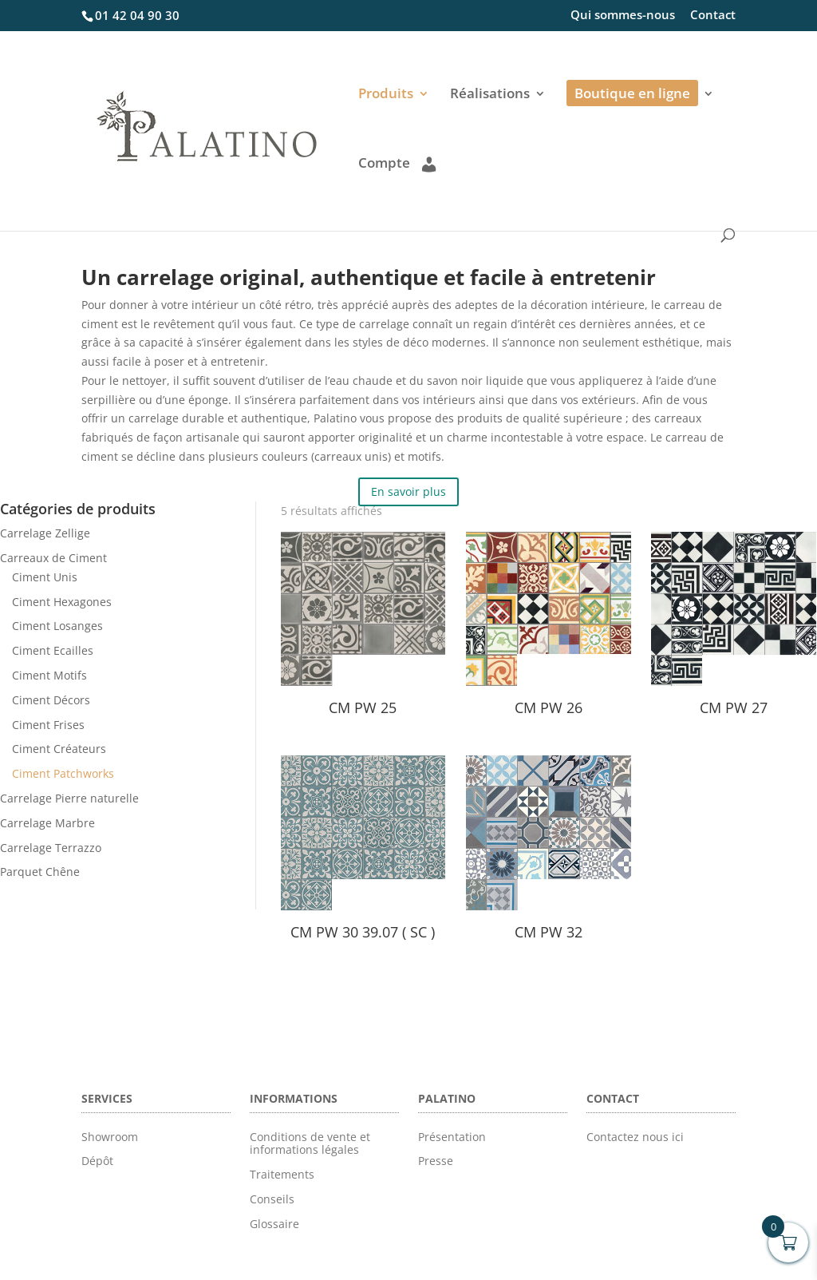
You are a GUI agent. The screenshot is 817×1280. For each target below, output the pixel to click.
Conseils (272, 1199)
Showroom (109, 1136)
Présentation (452, 1136)
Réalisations (490, 95)
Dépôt (97, 1160)
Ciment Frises (48, 724)
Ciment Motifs (49, 675)
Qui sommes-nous (622, 15)
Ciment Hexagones (62, 601)
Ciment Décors (51, 699)
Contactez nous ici (635, 1136)
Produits (385, 95)
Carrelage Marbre (47, 822)
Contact (713, 15)
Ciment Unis (44, 577)
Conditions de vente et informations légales (310, 1143)
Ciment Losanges (57, 625)
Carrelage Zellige (45, 533)
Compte (397, 164)
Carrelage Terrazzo (50, 847)
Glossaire (274, 1223)
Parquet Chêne (40, 871)
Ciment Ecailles (52, 650)
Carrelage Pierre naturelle (69, 798)
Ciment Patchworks (63, 773)
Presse (435, 1160)
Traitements (282, 1174)
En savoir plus (408, 491)
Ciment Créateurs (59, 748)
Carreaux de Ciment (53, 557)
